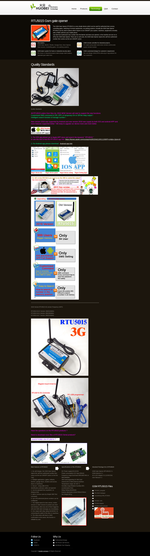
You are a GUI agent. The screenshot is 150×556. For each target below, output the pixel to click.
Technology (95, 9)
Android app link (66, 144)
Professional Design (61, 540)
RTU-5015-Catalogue (99, 493)
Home (74, 9)
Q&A (106, 9)
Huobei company (43, 551)
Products (83, 9)
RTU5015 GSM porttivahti (101, 506)
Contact (115, 9)
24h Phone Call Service (62, 542)
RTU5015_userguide (99, 490)
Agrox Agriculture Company (44, 7)
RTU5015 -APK (98, 501)
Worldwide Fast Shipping (62, 545)
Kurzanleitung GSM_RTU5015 (102, 495)
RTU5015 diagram (99, 503)
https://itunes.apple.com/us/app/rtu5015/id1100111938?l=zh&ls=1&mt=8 (92, 139)
